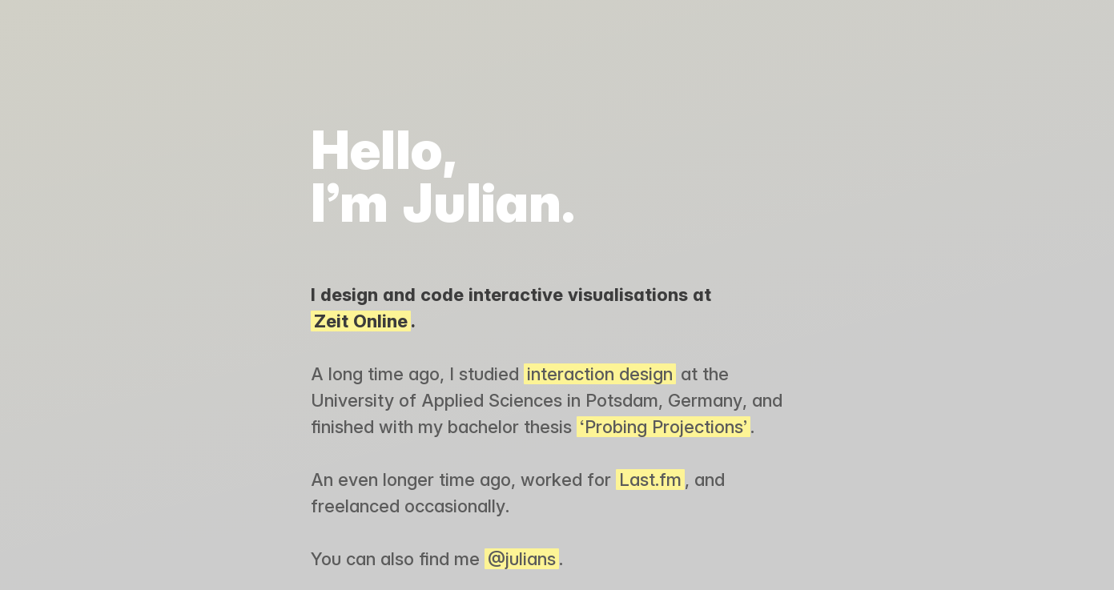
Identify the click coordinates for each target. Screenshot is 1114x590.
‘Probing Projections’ (663, 426)
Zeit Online (361, 321)
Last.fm (650, 479)
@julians (522, 558)
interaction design (600, 373)
